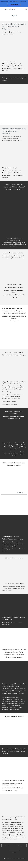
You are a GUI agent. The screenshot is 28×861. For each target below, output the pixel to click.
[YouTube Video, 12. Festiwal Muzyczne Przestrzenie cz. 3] (14, 334)
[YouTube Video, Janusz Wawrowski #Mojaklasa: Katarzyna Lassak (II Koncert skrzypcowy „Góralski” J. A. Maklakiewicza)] (14, 671)
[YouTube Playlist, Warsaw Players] (14, 571)
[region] (14, 3)
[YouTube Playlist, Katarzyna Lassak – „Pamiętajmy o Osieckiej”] (14, 479)
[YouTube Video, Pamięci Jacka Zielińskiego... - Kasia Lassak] (14, 767)
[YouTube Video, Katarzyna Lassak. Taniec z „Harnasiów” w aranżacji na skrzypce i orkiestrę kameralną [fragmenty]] (14, 430)
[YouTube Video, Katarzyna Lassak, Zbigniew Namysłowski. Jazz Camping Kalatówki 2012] (14, 804)
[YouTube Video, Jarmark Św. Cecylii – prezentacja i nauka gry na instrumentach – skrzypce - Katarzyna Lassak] (14, 637)
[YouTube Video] (14, 47)
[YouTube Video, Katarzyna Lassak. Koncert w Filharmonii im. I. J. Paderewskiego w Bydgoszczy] (14, 154)
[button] (2, 9)
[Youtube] (14, 852)
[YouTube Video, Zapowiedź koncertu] (14, 225)
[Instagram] (21, 845)
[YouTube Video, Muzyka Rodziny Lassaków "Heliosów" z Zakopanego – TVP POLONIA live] (14, 524)
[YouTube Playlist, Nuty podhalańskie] (14, 730)
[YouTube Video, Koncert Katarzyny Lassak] (14, 204)
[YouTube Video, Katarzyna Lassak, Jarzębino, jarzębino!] (14, 504)
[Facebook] (7, 845)
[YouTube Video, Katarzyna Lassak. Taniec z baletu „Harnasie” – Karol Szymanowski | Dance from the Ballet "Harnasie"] (14, 368)
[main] (14, 15)
